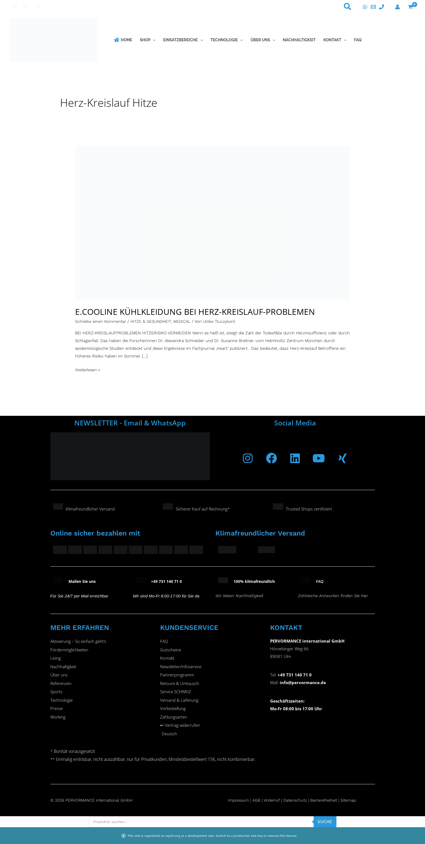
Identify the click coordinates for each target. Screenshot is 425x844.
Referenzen (61, 684)
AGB (257, 800)
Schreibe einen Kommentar (101, 321)
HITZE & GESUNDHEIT (152, 321)
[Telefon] (381, 6)
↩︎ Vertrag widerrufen (180, 727)
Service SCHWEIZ (175, 692)
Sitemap (353, 800)
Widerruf (273, 800)
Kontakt (167, 658)
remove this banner (282, 835)
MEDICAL (185, 321)
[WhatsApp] (365, 6)
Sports (56, 692)
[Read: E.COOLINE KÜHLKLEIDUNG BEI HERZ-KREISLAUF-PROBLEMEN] (212, 222)
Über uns (59, 675)
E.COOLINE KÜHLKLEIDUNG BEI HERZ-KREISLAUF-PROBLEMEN (195, 311)
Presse (56, 709)
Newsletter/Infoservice (180, 667)
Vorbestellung (173, 709)
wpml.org (173, 835)
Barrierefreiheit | (328, 800)
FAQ (164, 641)
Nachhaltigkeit (63, 667)
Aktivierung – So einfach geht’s (78, 641)
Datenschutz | (298, 800)
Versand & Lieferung (179, 701)
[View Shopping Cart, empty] (410, 7)
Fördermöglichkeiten (69, 650)
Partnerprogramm (177, 675)
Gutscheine (170, 650)
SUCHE (325, 821)
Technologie (61, 701)
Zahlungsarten (173, 718)
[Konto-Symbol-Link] (397, 6)
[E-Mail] (373, 6)
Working (57, 718)
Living (55, 658)
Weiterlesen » (88, 369)
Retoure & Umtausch (179, 684)
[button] (348, 7)
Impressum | (240, 800)
